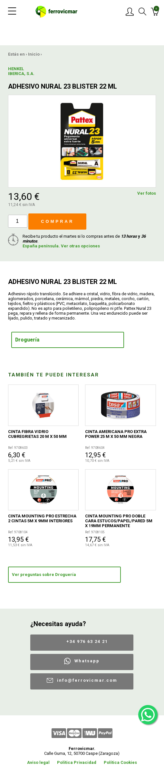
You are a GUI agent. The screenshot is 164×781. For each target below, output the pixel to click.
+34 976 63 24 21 (87, 641)
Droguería (27, 340)
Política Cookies (120, 762)
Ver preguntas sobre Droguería (44, 574)
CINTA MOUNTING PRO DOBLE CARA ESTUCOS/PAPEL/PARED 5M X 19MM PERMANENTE (118, 521)
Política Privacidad (76, 762)
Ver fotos (146, 193)
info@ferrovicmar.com (87, 680)
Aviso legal (38, 762)
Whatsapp (87, 660)
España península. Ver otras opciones (61, 246)
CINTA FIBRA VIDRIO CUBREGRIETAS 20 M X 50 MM (37, 434)
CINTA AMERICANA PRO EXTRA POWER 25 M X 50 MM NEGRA (116, 434)
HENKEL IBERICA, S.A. (21, 71)
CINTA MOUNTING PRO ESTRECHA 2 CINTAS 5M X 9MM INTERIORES (42, 518)
